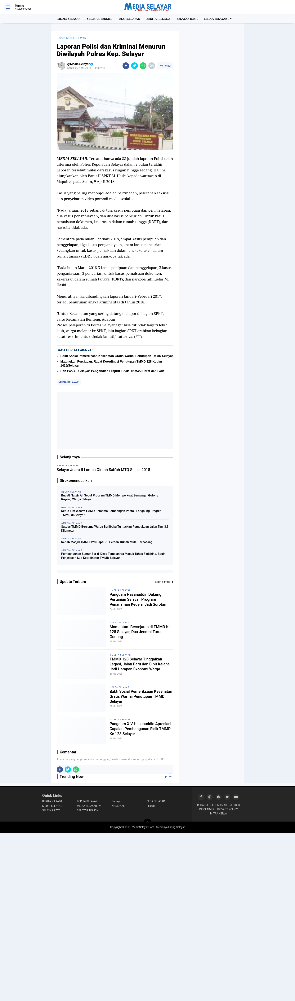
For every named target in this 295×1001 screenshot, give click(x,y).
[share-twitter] (134, 65)
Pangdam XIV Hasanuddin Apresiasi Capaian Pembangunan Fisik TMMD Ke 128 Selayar (140, 728)
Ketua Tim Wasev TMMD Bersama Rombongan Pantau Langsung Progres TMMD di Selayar (111, 513)
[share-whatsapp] (143, 65)
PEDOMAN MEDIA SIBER (225, 805)
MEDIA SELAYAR (68, 18)
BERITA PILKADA (158, 18)
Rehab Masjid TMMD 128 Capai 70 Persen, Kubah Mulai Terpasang (107, 542)
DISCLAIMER (207, 809)
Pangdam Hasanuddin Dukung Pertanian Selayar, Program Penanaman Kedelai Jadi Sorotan (138, 599)
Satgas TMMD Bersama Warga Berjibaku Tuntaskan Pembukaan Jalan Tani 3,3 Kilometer (114, 528)
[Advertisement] (115, 420)
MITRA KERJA (218, 813)
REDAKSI (202, 805)
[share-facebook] (126, 65)
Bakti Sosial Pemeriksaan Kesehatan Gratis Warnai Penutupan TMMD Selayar (116, 356)
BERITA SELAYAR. (87, 801)
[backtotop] (147, 822)
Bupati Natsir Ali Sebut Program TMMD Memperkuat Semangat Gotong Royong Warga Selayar (109, 497)
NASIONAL (118, 805)
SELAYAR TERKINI (99, 18)
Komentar (165, 65)
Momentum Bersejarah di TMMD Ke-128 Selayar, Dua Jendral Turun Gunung (141, 631)
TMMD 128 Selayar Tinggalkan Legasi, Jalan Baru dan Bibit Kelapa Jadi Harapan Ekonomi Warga (140, 664)
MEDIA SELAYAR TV (218, 18)
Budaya (116, 801)
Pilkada (150, 805)
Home (60, 38)
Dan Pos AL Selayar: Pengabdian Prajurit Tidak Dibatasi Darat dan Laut (112, 371)
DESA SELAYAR (129, 18)
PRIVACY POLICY (227, 809)
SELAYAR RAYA (187, 18)
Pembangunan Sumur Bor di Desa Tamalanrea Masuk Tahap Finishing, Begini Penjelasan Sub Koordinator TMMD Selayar (113, 556)
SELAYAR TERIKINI (88, 810)
